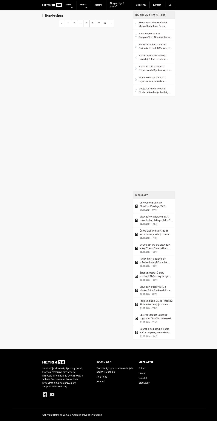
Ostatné (98, 5)
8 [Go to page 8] (105, 23)
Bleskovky (141, 5)
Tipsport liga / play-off (117, 5)
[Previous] (62, 23)
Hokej (83, 4)
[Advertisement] (154, 143)
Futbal (69, 4)
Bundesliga (52, 15)
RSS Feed (102, 376)
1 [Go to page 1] (68, 23)
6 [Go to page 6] (92, 23)
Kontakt (157, 5)
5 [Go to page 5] (86, 23)
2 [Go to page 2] (74, 23)
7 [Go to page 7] (99, 23)
